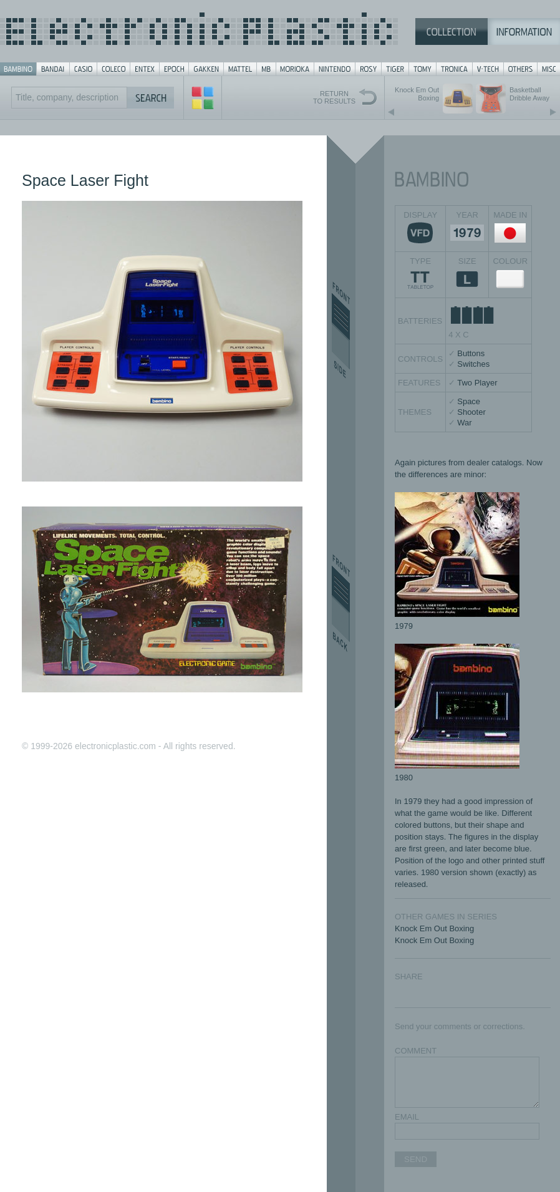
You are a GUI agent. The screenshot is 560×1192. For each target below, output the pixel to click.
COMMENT (416, 1050)
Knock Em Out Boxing (434, 928)
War (464, 422)
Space (468, 401)
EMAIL (407, 1117)
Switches (473, 364)
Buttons (471, 353)
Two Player (477, 382)
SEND (415, 1159)
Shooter (471, 412)
